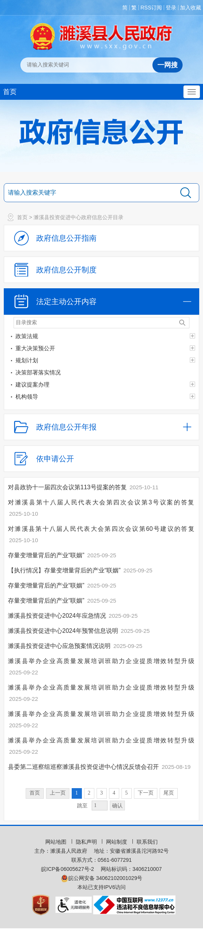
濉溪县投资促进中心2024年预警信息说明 (64, 631)
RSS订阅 (151, 8)
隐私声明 (87, 842)
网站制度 (117, 842)
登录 (171, 8)
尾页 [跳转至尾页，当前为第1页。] (168, 793)
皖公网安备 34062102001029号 (102, 878)
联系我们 (147, 842)
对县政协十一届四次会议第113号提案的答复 (68, 487)
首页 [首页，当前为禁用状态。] (34, 793)
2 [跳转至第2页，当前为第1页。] (89, 793)
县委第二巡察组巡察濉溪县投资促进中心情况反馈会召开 (84, 767)
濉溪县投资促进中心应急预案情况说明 (60, 646)
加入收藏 (190, 8)
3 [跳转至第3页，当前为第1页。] (101, 793)
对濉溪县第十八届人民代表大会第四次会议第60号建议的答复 (101, 529)
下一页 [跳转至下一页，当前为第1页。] (146, 793)
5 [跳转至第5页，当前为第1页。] (126, 793)
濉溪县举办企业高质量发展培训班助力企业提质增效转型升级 (101, 661)
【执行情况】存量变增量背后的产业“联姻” (65, 570)
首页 (10, 92)
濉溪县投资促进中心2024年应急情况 (58, 615)
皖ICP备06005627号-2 (67, 869)
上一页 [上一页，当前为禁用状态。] (58, 793)
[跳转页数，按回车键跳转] (100, 805)
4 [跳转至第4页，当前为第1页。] (114, 793)
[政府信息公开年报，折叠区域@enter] (101, 427)
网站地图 (56, 842)
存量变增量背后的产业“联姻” (47, 555)
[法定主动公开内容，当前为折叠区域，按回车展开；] (101, 301)
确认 (117, 806)
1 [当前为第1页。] (76, 793)
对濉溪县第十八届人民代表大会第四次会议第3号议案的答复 (101, 502)
